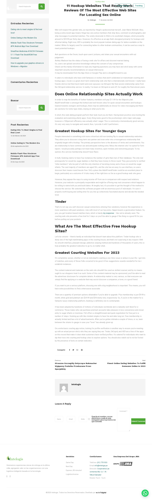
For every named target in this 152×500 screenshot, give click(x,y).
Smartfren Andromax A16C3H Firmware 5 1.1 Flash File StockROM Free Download (27, 54)
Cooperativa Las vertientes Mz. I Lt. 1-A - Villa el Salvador (99, 472)
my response (108, 213)
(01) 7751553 (102, 462)
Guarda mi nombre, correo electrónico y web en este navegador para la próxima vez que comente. (104, 419)
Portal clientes (123, 6)
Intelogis (93, 20)
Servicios (99, 13)
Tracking (138, 6)
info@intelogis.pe (101, 466)
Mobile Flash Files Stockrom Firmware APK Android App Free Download (25, 156)
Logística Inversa (72, 474)
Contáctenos (129, 13)
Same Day (70, 462)
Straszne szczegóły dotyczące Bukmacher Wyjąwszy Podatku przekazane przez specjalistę (76, 366)
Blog (119, 13)
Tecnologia (110, 13)
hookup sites (100, 1)
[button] (145, 493)
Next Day (69, 466)
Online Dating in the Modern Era (24, 38)
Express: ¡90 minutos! (74, 470)
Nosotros (88, 13)
